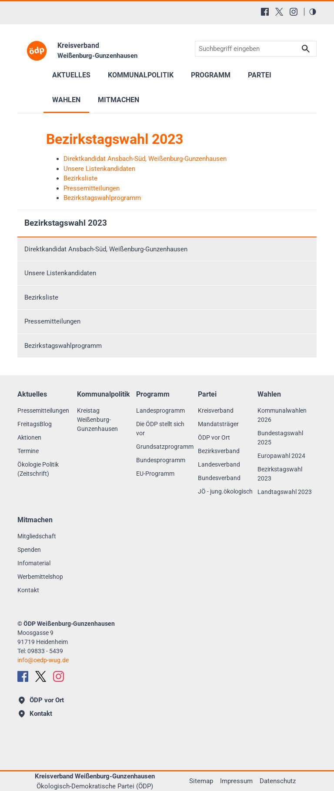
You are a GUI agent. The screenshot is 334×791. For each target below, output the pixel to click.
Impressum (236, 781)
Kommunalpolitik (141, 75)
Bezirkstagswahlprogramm (63, 346)
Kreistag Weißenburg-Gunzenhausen (97, 419)
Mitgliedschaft (36, 536)
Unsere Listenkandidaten (60, 273)
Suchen (306, 49)
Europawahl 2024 (281, 455)
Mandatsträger (218, 424)
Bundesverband (219, 477)
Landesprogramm (160, 410)
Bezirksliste (41, 297)
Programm (210, 75)
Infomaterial (33, 563)
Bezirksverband (219, 450)
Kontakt (28, 590)
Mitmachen (118, 100)
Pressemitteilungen (52, 321)
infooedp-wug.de (43, 660)
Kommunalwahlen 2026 (282, 415)
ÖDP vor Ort (214, 437)
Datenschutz (278, 781)
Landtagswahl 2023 (284, 491)
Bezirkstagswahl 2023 (65, 223)
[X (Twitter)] (279, 12)
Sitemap (201, 781)
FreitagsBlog (34, 424)
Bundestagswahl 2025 (280, 438)
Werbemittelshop (40, 576)
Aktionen (29, 437)
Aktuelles (71, 75)
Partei (259, 75)
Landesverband (219, 464)
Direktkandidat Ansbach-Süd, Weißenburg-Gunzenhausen (105, 249)
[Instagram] (293, 12)
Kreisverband (216, 410)
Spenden (29, 549)
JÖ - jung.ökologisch (225, 491)
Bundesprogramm (160, 460)
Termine (28, 450)
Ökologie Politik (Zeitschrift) (38, 469)
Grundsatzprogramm (165, 446)
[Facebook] (265, 12)
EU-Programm (155, 473)
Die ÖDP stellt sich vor (160, 429)
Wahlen (66, 100)
